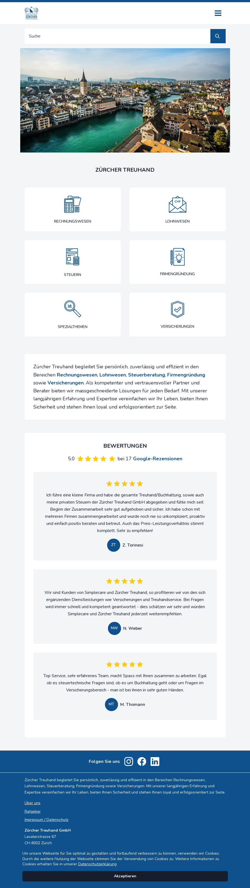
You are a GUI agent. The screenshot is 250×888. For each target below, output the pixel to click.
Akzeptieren (125, 876)
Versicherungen (66, 383)
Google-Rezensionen (157, 458)
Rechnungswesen (77, 375)
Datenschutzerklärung (97, 864)
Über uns (32, 803)
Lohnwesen (112, 375)
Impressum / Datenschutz (46, 819)
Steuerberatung (146, 375)
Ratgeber (33, 811)
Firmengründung (186, 375)
